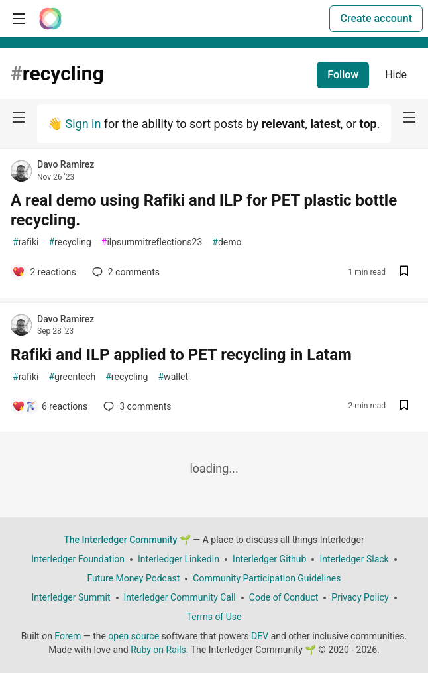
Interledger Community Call (180, 597)
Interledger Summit (70, 597)
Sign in (83, 124)
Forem (67, 636)
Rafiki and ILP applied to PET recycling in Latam (181, 354)
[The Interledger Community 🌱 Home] (50, 18)
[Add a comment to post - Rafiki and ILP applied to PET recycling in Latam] (49, 406)
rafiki (25, 242)
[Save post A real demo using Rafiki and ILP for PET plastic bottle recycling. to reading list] (404, 272)
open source (133, 636)
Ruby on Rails (158, 649)
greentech (71, 377)
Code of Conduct (284, 597)
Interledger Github (269, 559)
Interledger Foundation (78, 559)
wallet (173, 377)
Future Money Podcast (133, 578)
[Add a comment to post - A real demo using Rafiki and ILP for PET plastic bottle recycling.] (44, 272)
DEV (259, 636)
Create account (376, 18)
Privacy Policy (359, 597)
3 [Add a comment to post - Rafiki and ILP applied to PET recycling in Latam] (136, 406)
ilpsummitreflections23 (152, 242)
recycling (69, 242)
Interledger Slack (353, 559)
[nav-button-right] (409, 117)
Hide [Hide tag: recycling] (396, 74)
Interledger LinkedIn (178, 559)
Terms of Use (214, 616)
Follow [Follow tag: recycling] (342, 74)
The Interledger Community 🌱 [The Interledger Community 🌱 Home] (127, 539)
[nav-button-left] (18, 117)
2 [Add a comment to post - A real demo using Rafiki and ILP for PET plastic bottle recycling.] (124, 272)
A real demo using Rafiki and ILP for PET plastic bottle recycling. (204, 210)
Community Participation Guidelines (267, 578)
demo (226, 242)
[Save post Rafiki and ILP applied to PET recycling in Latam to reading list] (404, 407)
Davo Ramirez (65, 164)
